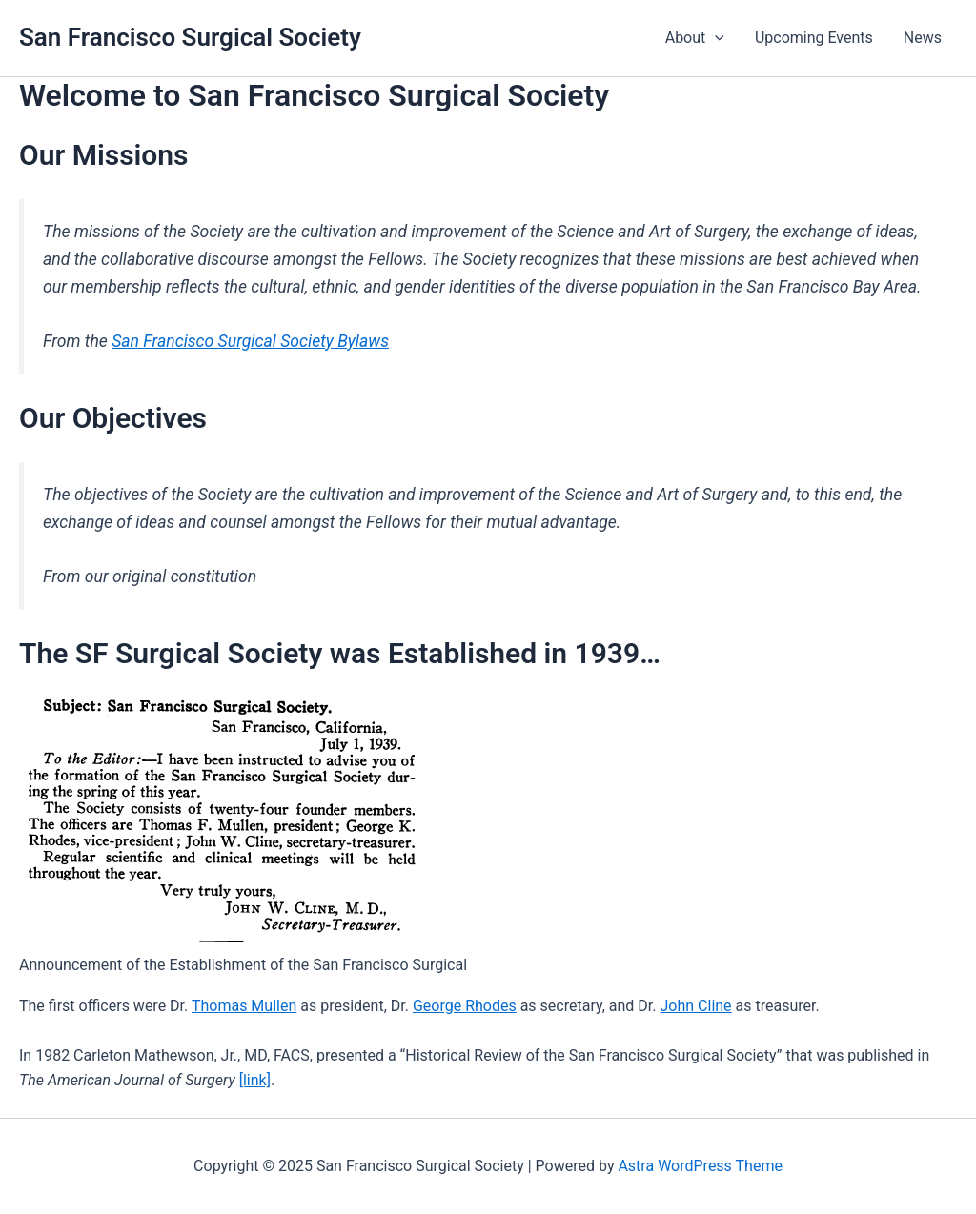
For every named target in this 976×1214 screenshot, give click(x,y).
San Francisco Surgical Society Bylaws (250, 341)
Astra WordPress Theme (700, 1166)
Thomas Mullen (244, 1006)
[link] (255, 1080)
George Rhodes (465, 1006)
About (694, 38)
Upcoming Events (814, 38)
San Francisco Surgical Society (190, 37)
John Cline (696, 1006)
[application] (714, 38)
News (923, 38)
